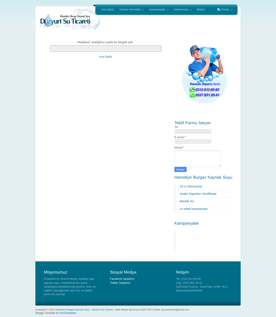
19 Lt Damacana (191, 186)
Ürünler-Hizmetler (130, 10)
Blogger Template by (55, 312)
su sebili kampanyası (194, 208)
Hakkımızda (181, 10)
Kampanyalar (157, 10)
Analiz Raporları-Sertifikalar (198, 193)
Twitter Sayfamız (120, 282)
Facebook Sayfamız (122, 278)
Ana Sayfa (107, 9)
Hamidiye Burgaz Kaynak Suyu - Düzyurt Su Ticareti (84, 309)
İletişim (201, 9)
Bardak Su (187, 201)
